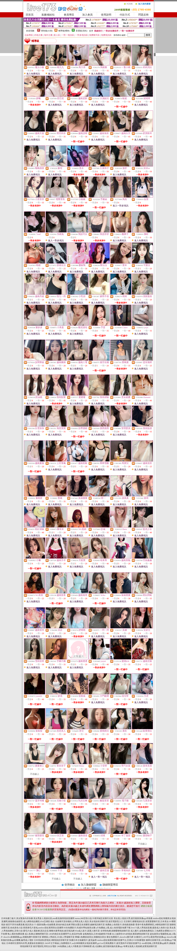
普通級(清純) (81, 31)
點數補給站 (48, 14)
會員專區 (69, 14)
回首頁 (30, 14)
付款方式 (125, 14)
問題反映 (143, 14)
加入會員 (87, 14)
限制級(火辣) (47, 31)
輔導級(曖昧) (64, 31)
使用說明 (106, 14)
